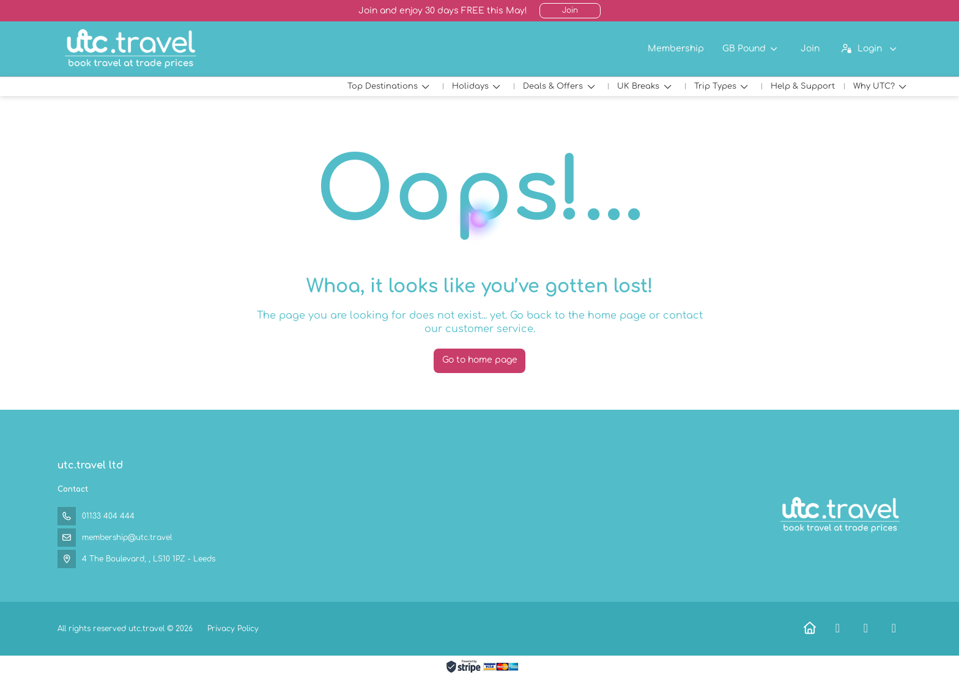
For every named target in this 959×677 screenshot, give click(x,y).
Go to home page (479, 359)
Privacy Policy (233, 628)
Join (570, 10)
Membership (676, 48)
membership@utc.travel (127, 537)
